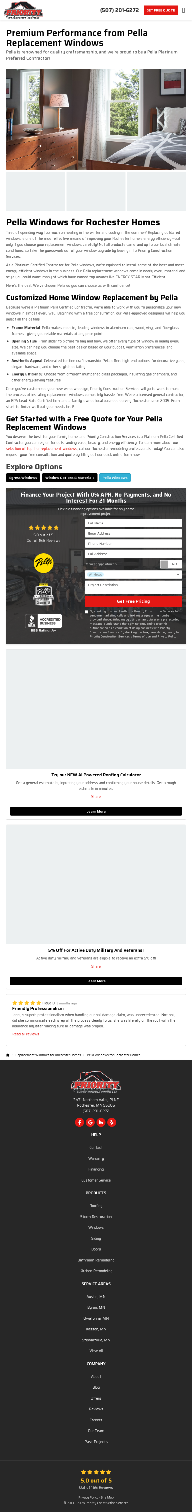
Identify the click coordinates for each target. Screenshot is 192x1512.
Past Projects (96, 1442)
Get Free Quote (160, 10)
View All (96, 1351)
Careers (96, 1420)
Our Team (96, 1431)
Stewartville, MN (96, 1340)
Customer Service (96, 1180)
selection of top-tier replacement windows (41, 449)
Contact (96, 1148)
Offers (96, 1398)
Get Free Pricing (133, 601)
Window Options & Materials (69, 477)
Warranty (96, 1159)
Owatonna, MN (96, 1318)
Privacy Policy (167, 636)
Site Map (107, 1497)
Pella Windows (115, 477)
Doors (96, 1249)
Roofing (96, 1206)
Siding (96, 1238)
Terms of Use (142, 636)
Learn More (96, 811)
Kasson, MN (96, 1329)
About (96, 1377)
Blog (96, 1387)
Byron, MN (96, 1307)
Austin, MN (96, 1297)
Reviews (96, 1409)
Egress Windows (23, 477)
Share (96, 797)
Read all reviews (25, 1034)
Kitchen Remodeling (96, 1271)
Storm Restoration (96, 1217)
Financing (96, 1169)
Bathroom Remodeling (96, 1260)
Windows (96, 1227)
